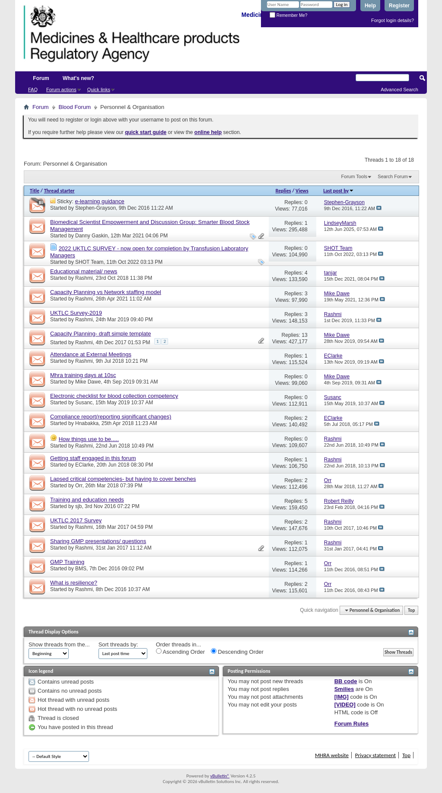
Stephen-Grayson (95, 208)
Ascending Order (180, 651)
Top (411, 610)
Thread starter (59, 191)
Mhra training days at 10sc (83, 375)
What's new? (78, 78)
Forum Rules (351, 723)
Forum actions (61, 89)
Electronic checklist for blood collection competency (114, 396)
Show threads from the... (59, 644)
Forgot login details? (392, 20)
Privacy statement (375, 755)
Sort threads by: (118, 644)
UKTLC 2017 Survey (76, 520)
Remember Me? (288, 15)
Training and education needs (87, 499)
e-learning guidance (99, 201)
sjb (78, 506)
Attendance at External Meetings (90, 354)
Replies (283, 191)
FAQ (33, 89)
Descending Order (237, 651)
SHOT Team (89, 262)
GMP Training (67, 562)
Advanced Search (399, 89)
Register (399, 6)
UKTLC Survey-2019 (76, 313)
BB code (345, 681)
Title (34, 191)
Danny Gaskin (91, 236)
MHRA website (332, 755)
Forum (41, 78)
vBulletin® (219, 776)
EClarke (84, 465)
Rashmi (84, 278)
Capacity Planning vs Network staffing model (105, 292)
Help (370, 6)
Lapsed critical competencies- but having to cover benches (123, 479)
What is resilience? (73, 582)
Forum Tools (354, 176)
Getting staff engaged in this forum (93, 458)
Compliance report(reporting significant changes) (110, 416)
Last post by (338, 191)
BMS (80, 569)
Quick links (98, 89)
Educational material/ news (83, 271)
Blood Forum (75, 107)
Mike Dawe (88, 382)
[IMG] (341, 697)
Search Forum (393, 176)
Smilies (344, 689)
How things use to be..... (89, 439)
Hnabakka (87, 423)
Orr (79, 486)
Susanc (83, 403)
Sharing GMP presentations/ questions (98, 541)
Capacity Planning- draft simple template (100, 333)
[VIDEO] (345, 704)
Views (302, 191)
